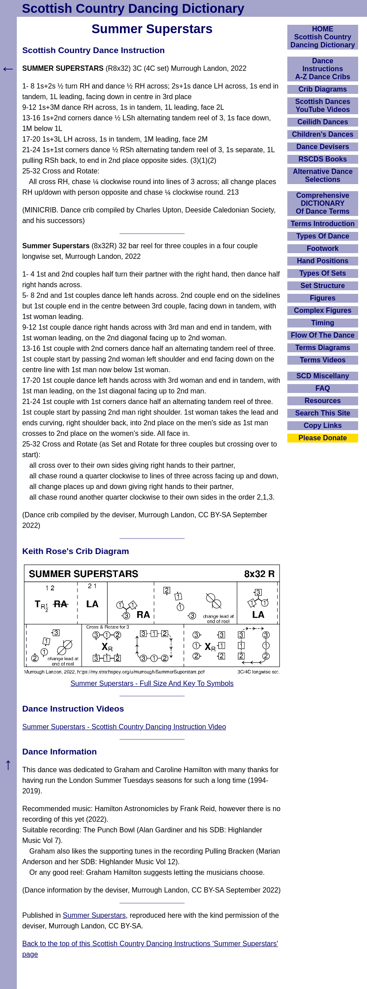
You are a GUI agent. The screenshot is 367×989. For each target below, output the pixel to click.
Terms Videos (322, 360)
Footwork (323, 248)
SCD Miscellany (322, 376)
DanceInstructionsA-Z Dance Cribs (322, 69)
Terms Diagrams (322, 347)
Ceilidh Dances (322, 122)
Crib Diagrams (322, 89)
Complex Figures (323, 310)
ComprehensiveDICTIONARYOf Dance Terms (323, 203)
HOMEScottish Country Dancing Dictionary (322, 37)
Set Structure (323, 285)
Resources (323, 400)
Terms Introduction (323, 223)
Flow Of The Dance (323, 335)
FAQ (323, 388)
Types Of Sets (322, 273)
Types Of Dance (322, 236)
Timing (322, 323)
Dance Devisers (322, 146)
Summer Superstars (94, 915)
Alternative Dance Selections (322, 175)
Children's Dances (323, 134)
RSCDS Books (322, 159)
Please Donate (322, 438)
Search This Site (323, 413)
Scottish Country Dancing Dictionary (133, 8)
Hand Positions (322, 261)
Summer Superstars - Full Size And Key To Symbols (152, 683)
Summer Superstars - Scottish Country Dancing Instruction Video (124, 727)
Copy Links (323, 425)
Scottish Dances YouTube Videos (322, 105)
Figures (323, 298)
